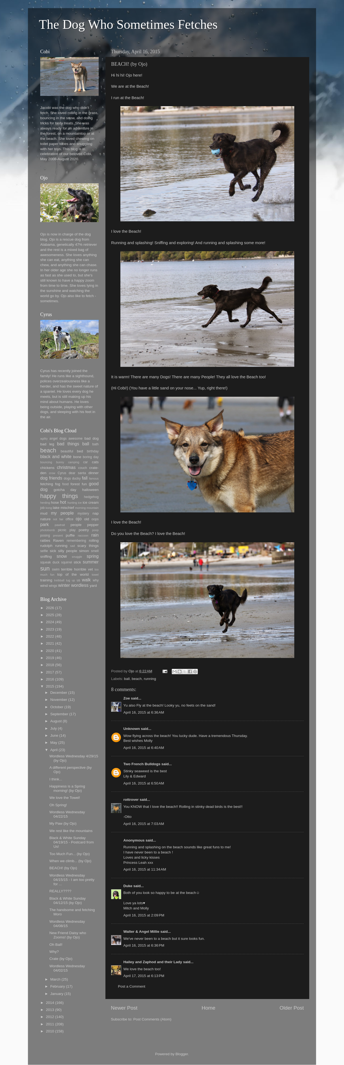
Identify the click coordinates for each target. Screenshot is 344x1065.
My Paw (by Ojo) (63, 823)
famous (94, 478)
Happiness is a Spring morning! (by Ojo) (67, 788)
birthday (93, 451)
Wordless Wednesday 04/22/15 (67, 814)
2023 (50, 629)
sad (72, 545)
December (58, 693)
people (76, 525)
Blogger (182, 1054)
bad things (68, 443)
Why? (54, 952)
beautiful (67, 451)
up (73, 580)
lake (56, 508)
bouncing (46, 462)
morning (80, 507)
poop (95, 530)
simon (84, 551)
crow (52, 473)
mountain (93, 507)
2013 (50, 1010)
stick (77, 562)
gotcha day (65, 490)
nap (95, 513)
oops (95, 519)
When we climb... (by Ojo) (70, 861)
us (78, 580)
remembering (76, 541)
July (53, 728)
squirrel (66, 562)
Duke (127, 886)
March (55, 979)
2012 (50, 1017)
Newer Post (124, 1008)
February (57, 986)
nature (45, 519)
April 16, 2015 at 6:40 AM (143, 748)
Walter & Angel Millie (141, 931)
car (85, 462)
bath (95, 444)
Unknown (131, 729)
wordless (80, 585)
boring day (91, 457)
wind (44, 586)
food (65, 484)
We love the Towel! (64, 798)
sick (53, 551)
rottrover (131, 800)
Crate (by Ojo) (61, 959)
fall (84, 477)
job (42, 508)
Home (208, 1008)
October (56, 707)
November (58, 700)
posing (45, 535)
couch (82, 468)
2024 (50, 622)
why (96, 580)
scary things (88, 546)
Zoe (126, 698)
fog (57, 484)
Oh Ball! (55, 945)
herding (45, 502)
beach (137, 679)
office (69, 519)
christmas (66, 467)
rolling (94, 540)
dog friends (51, 477)
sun (45, 568)
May (53, 743)
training (46, 580)
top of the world (73, 574)
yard (93, 586)
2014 (50, 1003)
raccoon (83, 535)
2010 (50, 1031)
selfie (44, 551)
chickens (47, 468)
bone (77, 457)
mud (43, 513)
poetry (84, 530)
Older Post (292, 1008)
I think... (55, 779)
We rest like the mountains (71, 831)
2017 (50, 672)
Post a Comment (131, 986)
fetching (46, 484)
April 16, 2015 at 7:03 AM (143, 824)
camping (73, 462)
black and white (55, 456)
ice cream (91, 502)
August (56, 721)
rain (95, 534)
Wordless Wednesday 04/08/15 (67, 923)
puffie (70, 535)
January (56, 994)
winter (64, 585)
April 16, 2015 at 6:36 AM (143, 712)
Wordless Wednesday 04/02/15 (67, 968)
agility (44, 438)
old (86, 519)
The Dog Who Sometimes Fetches (128, 24)
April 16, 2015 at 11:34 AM (144, 869)
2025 (50, 615)
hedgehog (91, 497)
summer (91, 561)
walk (86, 579)
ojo (79, 518)
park (44, 524)
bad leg (47, 444)
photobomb (47, 530)
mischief (67, 508)
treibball (59, 580)
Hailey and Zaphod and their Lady (152, 962)
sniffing (46, 556)
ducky (76, 478)
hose (55, 502)
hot (63, 502)
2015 (50, 686)
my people (62, 513)
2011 (50, 1024)
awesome (75, 438)
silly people (67, 551)
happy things (59, 496)
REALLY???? (60, 891)
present (58, 535)
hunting (72, 502)
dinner (93, 473)
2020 (50, 651)
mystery (83, 513)
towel (95, 574)
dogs (67, 478)
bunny (60, 462)
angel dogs (58, 438)
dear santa (77, 473)
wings (53, 586)
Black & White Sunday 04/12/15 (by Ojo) (67, 900)
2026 (50, 608)
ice (80, 502)
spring (93, 556)
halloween (90, 490)
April (54, 750)
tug (68, 580)
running (150, 679)
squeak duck (50, 562)
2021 (50, 643)
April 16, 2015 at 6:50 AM (143, 783)
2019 (50, 658)
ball (127, 679)
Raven (58, 540)
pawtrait (60, 525)
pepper (93, 525)
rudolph (46, 546)
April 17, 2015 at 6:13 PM (143, 976)
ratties (45, 540)
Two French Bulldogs (141, 764)
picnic (62, 530)
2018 (50, 665)
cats (95, 462)
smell (95, 551)
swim (56, 569)
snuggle (77, 556)
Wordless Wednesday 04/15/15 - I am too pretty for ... (72, 879)
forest (75, 484)
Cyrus (62, 473)
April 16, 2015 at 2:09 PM (143, 915)
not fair (58, 519)
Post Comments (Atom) (152, 1019)
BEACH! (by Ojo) (63, 868)
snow (62, 556)
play (73, 530)
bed (80, 451)
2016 (50, 679)
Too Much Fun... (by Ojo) (69, 854)
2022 (50, 636)
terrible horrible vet (77, 569)
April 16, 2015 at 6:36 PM (143, 945)
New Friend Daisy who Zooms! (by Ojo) (67, 935)
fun (84, 484)
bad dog (92, 438)
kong (49, 507)
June (54, 735)
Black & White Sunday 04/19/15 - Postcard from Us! (71, 842)
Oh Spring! (58, 805)
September (59, 714)
